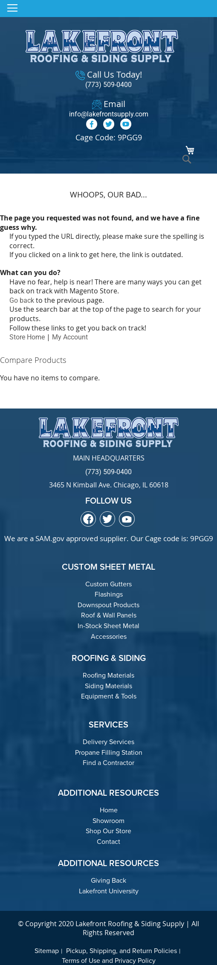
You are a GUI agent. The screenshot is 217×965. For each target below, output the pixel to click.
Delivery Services (108, 742)
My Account (70, 337)
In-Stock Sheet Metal (108, 626)
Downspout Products (108, 605)
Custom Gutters (108, 584)
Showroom (108, 821)
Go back (21, 300)
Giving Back (108, 880)
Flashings (109, 594)
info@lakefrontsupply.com (108, 114)
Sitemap (47, 951)
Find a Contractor (108, 763)
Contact (108, 841)
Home (109, 810)
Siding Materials (108, 686)
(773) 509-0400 (108, 85)
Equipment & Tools (108, 696)
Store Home (27, 337)
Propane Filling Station (108, 752)
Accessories (109, 636)
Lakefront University (109, 891)
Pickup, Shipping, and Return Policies (121, 951)
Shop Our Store (108, 831)
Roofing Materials (108, 675)
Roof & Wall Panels (108, 615)
